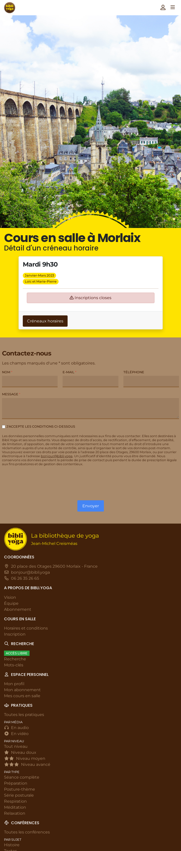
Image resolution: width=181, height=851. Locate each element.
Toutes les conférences (27, 832)
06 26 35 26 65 (25, 578)
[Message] (90, 408)
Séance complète (21, 777)
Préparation (15, 783)
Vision (10, 597)
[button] (162, 7)
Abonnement (17, 609)
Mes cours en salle (22, 695)
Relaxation (14, 813)
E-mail (69, 372)
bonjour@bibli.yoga (57, 456)
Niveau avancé (27, 764)
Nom (7, 372)
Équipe (11, 603)
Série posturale (19, 795)
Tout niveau (16, 746)
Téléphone (133, 372)
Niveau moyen (24, 758)
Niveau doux (20, 752)
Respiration (15, 801)
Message (11, 394)
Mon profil (14, 683)
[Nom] (30, 381)
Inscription (15, 634)
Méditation (15, 807)
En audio (16, 727)
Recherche (15, 659)
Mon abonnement (22, 689)
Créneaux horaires (45, 321)
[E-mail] (90, 381)
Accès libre (17, 653)
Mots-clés (13, 665)
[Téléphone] (151, 381)
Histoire (12, 844)
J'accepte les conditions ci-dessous (41, 426)
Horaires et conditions (26, 628)
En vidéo (16, 733)
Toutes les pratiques (24, 714)
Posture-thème (19, 789)
